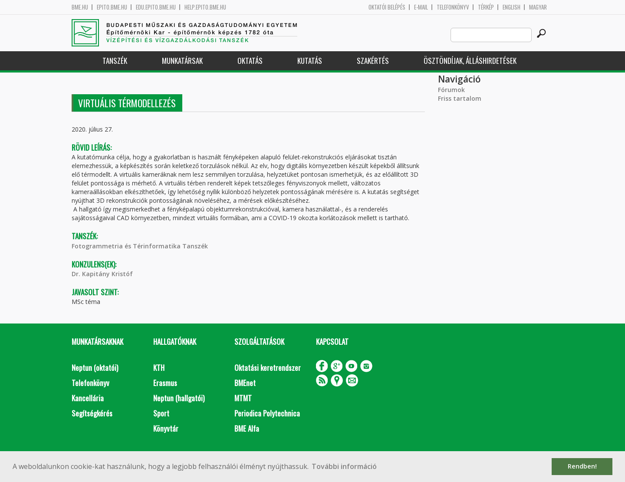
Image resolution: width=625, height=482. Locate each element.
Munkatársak (182, 60)
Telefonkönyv (453, 7)
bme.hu (80, 7)
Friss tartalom (459, 98)
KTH (158, 367)
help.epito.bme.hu (205, 7)
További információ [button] (344, 466)
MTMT (243, 398)
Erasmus (165, 382)
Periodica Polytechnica (267, 413)
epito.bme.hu (112, 7)
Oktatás (250, 60)
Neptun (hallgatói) (178, 398)
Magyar (538, 7)
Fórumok (451, 90)
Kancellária (88, 398)
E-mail (421, 7)
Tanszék (114, 60)
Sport (161, 413)
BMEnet (245, 382)
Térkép (486, 7)
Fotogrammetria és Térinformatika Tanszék (140, 246)
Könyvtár (165, 428)
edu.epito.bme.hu (156, 7)
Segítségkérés (92, 413)
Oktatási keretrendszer (267, 367)
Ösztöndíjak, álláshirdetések (470, 60)
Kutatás (309, 60)
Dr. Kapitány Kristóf (102, 274)
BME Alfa (246, 428)
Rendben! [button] (582, 466)
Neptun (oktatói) (95, 367)
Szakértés (373, 60)
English (511, 7)
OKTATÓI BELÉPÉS (386, 7)
